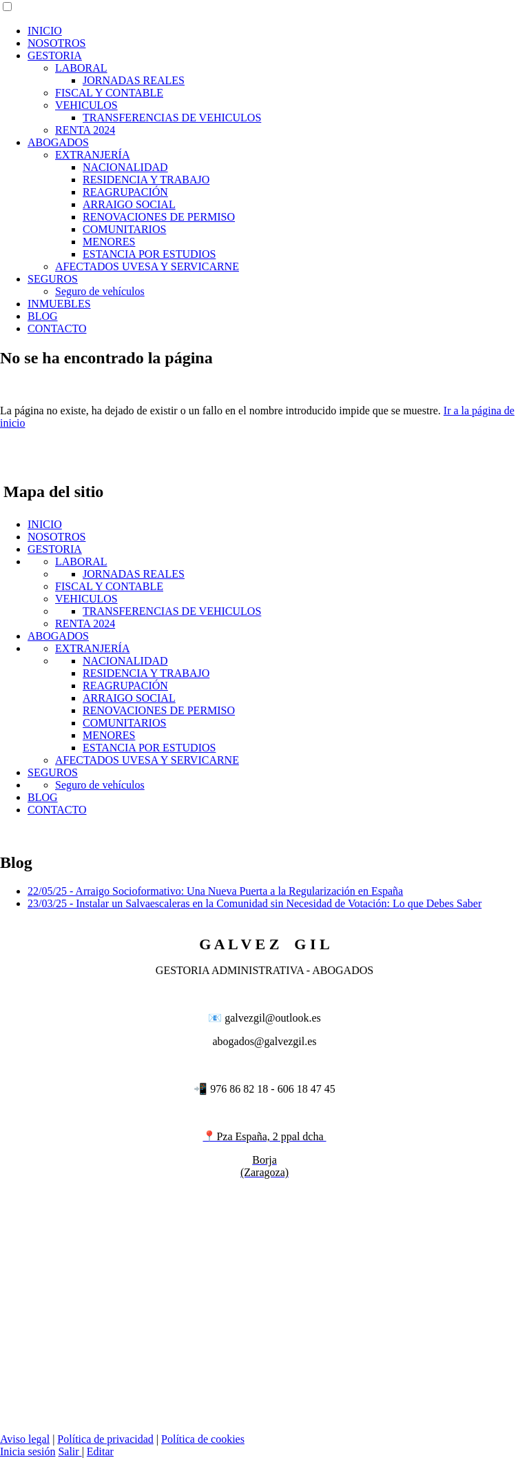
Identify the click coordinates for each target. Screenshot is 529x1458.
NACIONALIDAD (125, 167)
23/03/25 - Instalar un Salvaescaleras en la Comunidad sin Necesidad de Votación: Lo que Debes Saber (254, 903)
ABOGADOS (58, 142)
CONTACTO (57, 328)
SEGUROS (53, 279)
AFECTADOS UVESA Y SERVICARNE (147, 266)
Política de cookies (203, 1439)
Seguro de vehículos (100, 291)
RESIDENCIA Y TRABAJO (146, 179)
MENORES (109, 241)
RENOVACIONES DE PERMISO (159, 217)
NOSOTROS (56, 43)
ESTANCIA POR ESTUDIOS (149, 254)
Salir (69, 1451)
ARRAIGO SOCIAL (129, 204)
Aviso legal (25, 1439)
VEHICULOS (86, 105)
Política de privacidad (105, 1439)
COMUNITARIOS (124, 229)
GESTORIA (55, 55)
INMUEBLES (59, 304)
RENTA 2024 (85, 130)
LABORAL (81, 68)
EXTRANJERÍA (92, 155)
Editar (100, 1451)
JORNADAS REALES (134, 80)
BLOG (43, 316)
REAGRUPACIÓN (125, 192)
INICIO (45, 31)
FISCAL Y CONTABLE (109, 93)
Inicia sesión (27, 1451)
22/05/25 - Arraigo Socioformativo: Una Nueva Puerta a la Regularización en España (215, 891)
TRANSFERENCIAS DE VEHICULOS (172, 117)
